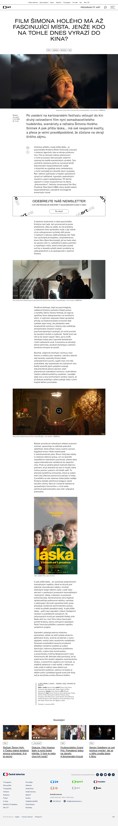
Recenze (55, 50)
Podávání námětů (31, 801)
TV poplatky (7, 788)
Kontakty (29, 807)
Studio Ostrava (31, 792)
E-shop (5, 801)
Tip (70, 50)
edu (81, 2)
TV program (67, 2)
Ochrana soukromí (27, 817)
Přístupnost (38, 817)
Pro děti (75, 2)
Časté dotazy (30, 804)
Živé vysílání (7, 785)
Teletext (6, 792)
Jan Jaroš (16, 117)
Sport (52, 2)
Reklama (29, 785)
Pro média (29, 782)
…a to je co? (37, 743)
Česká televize (33, 2)
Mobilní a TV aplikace (10, 804)
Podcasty (6, 795)
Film (48, 50)
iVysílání (58, 2)
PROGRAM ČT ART (90, 7)
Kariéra (28, 798)
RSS (113, 817)
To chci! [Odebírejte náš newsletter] (59, 211)
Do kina (63, 50)
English (17, 817)
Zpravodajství (44, 2)
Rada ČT (28, 795)
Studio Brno (30, 788)
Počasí (5, 798)
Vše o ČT (87, 2)
